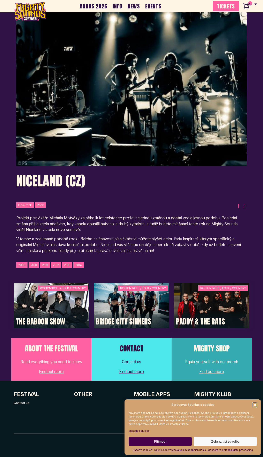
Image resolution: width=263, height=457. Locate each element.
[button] (255, 405)
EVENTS (153, 6)
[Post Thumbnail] (51, 305)
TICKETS (226, 6)
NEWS (134, 6)
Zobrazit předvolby (225, 441)
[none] (251, 4)
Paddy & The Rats (200, 321)
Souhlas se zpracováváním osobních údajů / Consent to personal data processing (203, 449)
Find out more (51, 371)
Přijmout (160, 441)
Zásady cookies (142, 449)
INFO (117, 6)
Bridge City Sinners (123, 321)
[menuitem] (251, 4)
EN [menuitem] (248, 4)
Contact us (21, 403)
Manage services (139, 430)
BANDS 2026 (93, 6)
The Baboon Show (40, 321)
